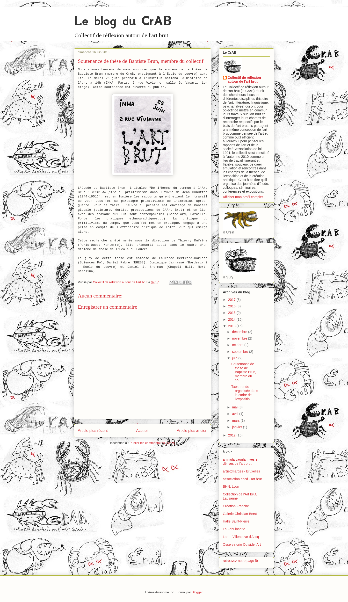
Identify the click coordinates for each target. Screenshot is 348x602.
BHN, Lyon (231, 486)
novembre (240, 338)
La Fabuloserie (234, 529)
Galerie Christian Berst (240, 514)
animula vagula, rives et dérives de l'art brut (240, 461)
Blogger (197, 592)
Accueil (142, 430)
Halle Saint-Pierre (236, 521)
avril (235, 414)
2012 (232, 435)
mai (235, 407)
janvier (237, 427)
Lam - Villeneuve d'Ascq (241, 537)
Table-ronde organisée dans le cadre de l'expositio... (244, 393)
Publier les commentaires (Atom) (152, 443)
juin (235, 358)
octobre (238, 345)
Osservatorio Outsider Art (242, 544)
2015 (232, 313)
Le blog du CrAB (123, 21)
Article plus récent (93, 430)
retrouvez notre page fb (240, 561)
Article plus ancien (192, 430)
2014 (232, 319)
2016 (232, 306)
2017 (232, 300)
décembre (240, 332)
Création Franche (236, 506)
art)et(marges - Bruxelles (241, 471)
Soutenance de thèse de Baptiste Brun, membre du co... (243, 372)
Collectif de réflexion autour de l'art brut (244, 79)
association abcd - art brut (242, 479)
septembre (240, 352)
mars (236, 420)
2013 (232, 326)
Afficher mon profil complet (243, 197)
